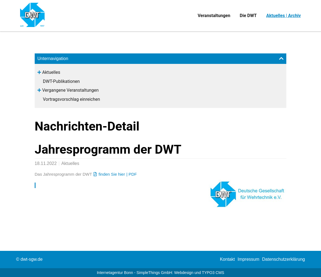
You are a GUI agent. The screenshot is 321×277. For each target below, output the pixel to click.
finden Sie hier (112, 174)
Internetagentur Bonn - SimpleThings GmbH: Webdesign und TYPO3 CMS (160, 272)
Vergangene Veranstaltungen (70, 90)
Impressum (248, 259)
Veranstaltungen (214, 15)
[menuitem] (227, 259)
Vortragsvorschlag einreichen (71, 99)
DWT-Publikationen (61, 81)
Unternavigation (52, 58)
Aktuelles (51, 72)
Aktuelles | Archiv (283, 15)
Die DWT (248, 15)
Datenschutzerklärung (283, 259)
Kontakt (227, 259)
